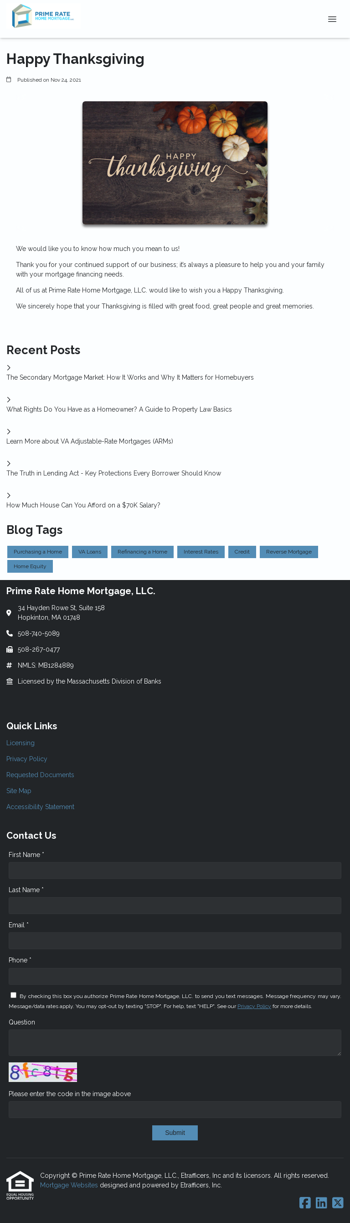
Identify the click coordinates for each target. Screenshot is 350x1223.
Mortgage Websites (70, 1185)
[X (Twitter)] (338, 1203)
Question (22, 1022)
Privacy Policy (254, 1006)
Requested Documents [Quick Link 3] (40, 775)
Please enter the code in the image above (70, 1094)
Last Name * (26, 890)
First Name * (26, 854)
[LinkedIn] (321, 1203)
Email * (19, 925)
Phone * (20, 960)
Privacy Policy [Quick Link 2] (26, 759)
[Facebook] (305, 1203)
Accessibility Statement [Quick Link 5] (40, 806)
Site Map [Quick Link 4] (18, 790)
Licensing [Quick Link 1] (20, 743)
